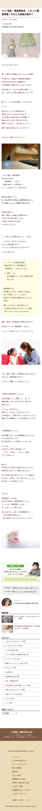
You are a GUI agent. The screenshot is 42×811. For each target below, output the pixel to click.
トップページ (16, 757)
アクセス (27, 800)
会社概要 (14, 800)
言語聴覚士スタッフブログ (21, 790)
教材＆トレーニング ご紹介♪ (15, 663)
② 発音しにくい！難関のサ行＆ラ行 (16, 203)
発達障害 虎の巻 (11, 676)
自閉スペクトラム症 (12, 694)
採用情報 (21, 800)
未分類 (8, 672)
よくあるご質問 (17, 786)
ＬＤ (7, 703)
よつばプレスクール (12, 646)
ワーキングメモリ (11, 659)
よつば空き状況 (11, 650)
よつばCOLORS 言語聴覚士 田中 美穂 (25, 603)
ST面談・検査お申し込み (22, 732)
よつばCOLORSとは (19, 760)
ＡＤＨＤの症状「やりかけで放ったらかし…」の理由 (27, 617)
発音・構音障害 (11, 681)
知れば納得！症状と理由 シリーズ (17, 685)
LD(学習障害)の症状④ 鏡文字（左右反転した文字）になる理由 (27, 627)
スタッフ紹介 (16, 775)
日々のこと (9, 668)
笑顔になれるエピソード (13, 690)
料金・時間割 (16, 768)
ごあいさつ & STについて (14, 641)
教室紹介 (15, 771)
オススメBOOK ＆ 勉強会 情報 (15, 654)
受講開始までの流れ (19, 779)
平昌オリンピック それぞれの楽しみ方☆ (24, 591)
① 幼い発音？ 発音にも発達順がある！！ (17, 200)
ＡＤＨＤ (8, 698)
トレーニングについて (19, 764)
